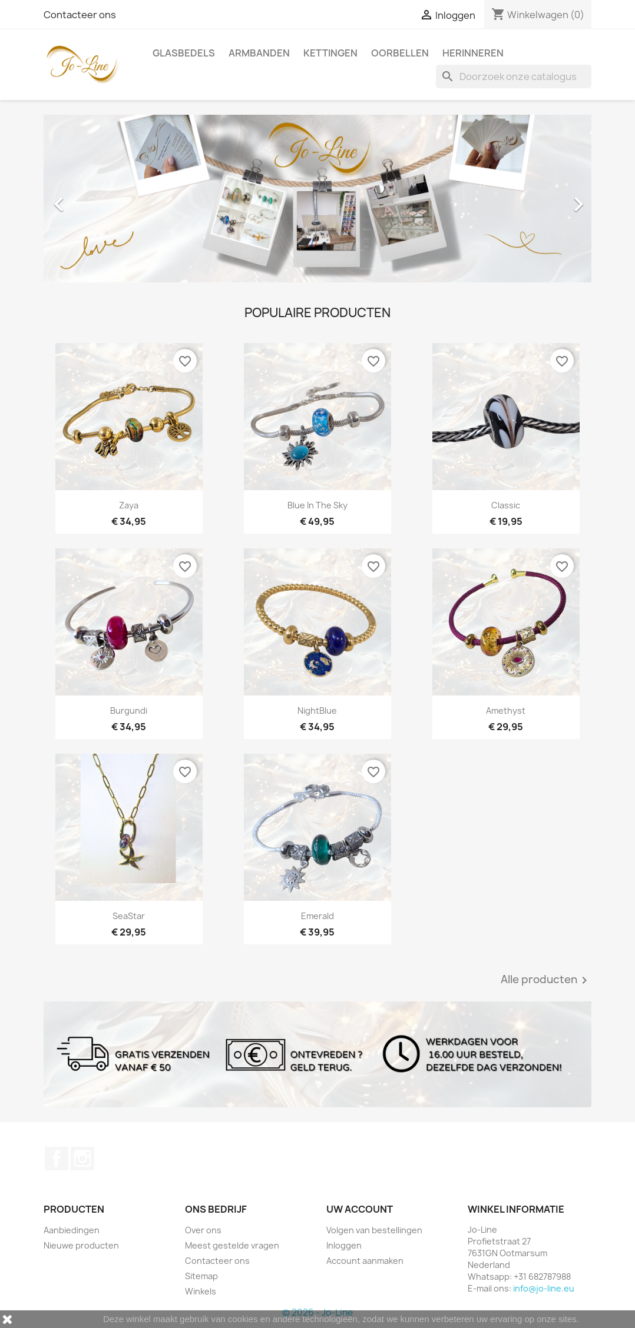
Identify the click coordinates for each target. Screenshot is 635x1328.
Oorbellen (400, 52)
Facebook (56, 1158)
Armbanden (259, 52)
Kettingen (330, 52)
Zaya (128, 505)
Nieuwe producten (81, 1245)
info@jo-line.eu (543, 1288)
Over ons (203, 1230)
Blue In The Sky (317, 505)
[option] (317, 198)
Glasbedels (184, 52)
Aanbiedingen (72, 1230)
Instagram (82, 1158)
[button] (85, 198)
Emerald (317, 915)
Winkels (200, 1291)
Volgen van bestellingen (374, 1230)
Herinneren (473, 52)
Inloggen (344, 1245)
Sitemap (201, 1276)
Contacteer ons (80, 14)
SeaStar (129, 915)
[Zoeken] (513, 76)
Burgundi (128, 710)
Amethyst (505, 710)
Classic (505, 505)
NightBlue (317, 710)
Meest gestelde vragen (232, 1245)
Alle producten (546, 980)
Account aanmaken (365, 1260)
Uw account (359, 1209)
